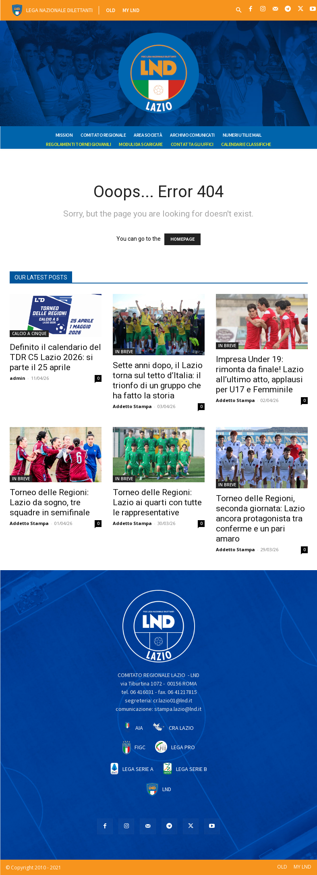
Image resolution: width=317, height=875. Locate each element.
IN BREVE (124, 351)
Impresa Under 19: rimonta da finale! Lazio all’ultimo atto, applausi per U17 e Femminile (260, 374)
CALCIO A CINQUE (29, 333)
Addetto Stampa (132, 406)
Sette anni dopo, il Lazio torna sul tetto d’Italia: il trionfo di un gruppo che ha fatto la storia (158, 380)
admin (17, 378)
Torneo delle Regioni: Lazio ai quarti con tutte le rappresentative (157, 502)
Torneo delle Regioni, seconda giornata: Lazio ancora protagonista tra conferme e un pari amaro (260, 519)
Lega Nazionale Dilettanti (59, 10)
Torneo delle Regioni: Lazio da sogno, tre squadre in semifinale (50, 502)
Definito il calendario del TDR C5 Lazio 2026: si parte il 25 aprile (55, 357)
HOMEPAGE (182, 239)
